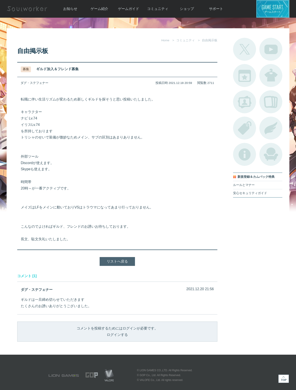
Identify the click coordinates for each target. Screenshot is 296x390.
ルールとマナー (244, 185)
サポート (216, 9)
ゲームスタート (272, 9)
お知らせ (70, 9)
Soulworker (27, 9)
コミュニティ (157, 9)
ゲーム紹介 (99, 9)
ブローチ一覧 (270, 128)
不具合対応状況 (244, 154)
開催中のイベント (244, 75)
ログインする (117, 335)
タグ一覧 (244, 128)
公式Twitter (244, 49)
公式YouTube (270, 49)
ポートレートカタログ (244, 101)
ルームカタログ (270, 154)
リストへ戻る (117, 261)
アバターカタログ (270, 75)
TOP (283, 379)
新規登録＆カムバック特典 (256, 176)
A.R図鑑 (270, 101)
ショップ (187, 9)
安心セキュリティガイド (250, 193)
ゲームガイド (128, 9)
